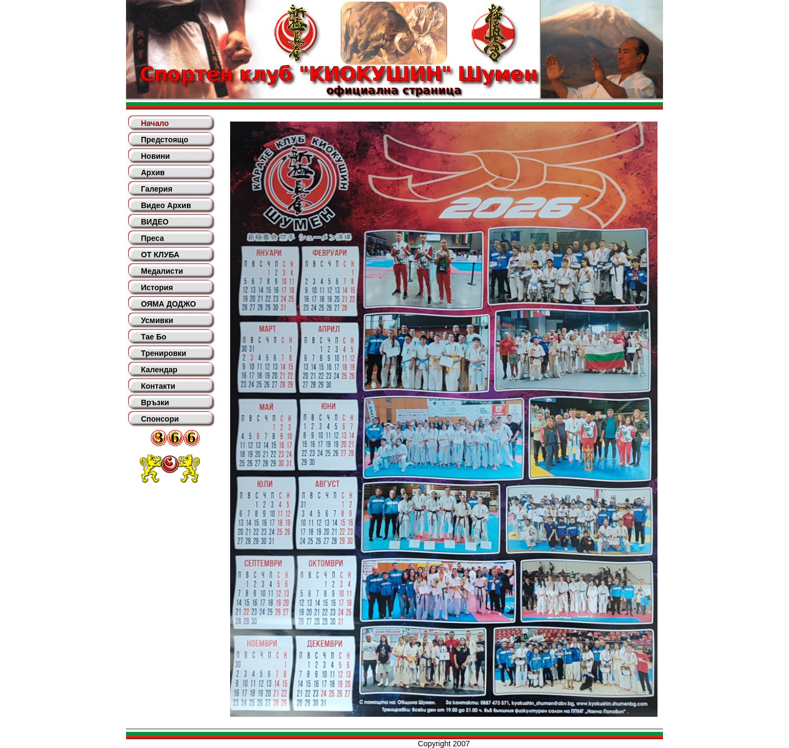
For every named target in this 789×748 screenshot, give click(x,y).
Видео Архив (166, 205)
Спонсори (160, 419)
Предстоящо (164, 139)
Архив (152, 172)
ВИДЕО (154, 221)
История (157, 287)
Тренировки (163, 353)
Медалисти (162, 271)
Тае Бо (153, 336)
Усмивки (157, 320)
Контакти (158, 386)
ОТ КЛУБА (160, 254)
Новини (155, 156)
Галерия (156, 189)
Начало (155, 123)
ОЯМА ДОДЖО (168, 304)
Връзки (155, 402)
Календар (159, 369)
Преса (152, 238)
